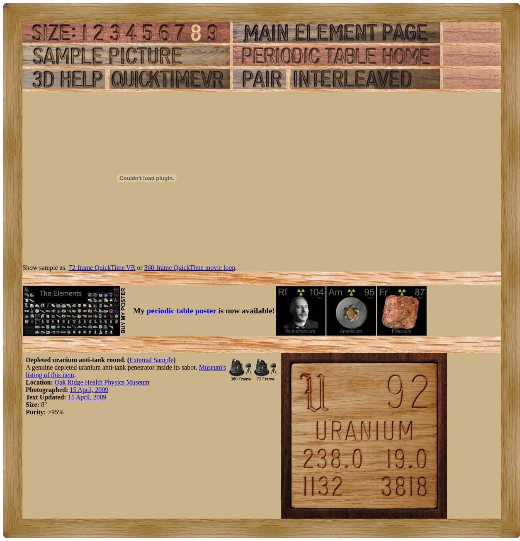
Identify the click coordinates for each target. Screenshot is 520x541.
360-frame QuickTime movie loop (189, 267)
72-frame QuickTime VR (102, 267)
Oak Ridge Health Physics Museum (102, 382)
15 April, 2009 (89, 389)
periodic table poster (181, 310)
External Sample (151, 359)
